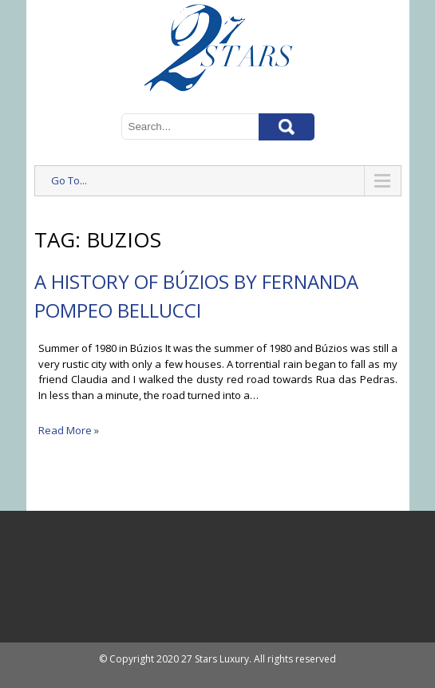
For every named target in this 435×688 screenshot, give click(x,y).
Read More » (68, 430)
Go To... (69, 180)
